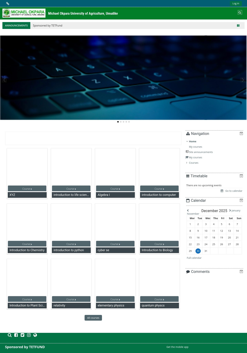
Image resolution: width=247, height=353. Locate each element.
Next (242, 80)
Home (195, 141)
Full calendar (196, 257)
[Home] (23, 13)
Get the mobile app (177, 347)
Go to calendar (231, 190)
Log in (236, 3)
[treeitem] (215, 152)
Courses (196, 162)
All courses (93, 317)
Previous (4, 80)
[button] (240, 12)
